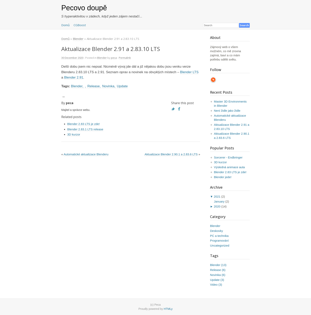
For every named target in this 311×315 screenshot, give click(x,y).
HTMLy (168, 308)
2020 (217, 206)
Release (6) (218, 270)
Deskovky (216, 230)
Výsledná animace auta (229, 167)
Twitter (174, 109)
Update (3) (217, 279)
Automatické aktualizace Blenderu (86, 154)
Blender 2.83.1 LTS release (85, 129)
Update (122, 86)
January (219, 201)
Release (93, 86)
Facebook (180, 109)
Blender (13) (218, 265)
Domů (65, 25)
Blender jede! (222, 177)
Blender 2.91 (73, 77)
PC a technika (219, 235)
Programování (219, 240)
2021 (217, 196)
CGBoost (80, 25)
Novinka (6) (217, 275)
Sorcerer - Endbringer (228, 157)
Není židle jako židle (227, 110)
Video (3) (216, 284)
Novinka (108, 86)
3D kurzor (73, 134)
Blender (102, 58)
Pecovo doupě (84, 8)
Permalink (125, 58)
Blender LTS (189, 72)
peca (114, 58)
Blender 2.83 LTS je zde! (83, 124)
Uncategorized (219, 245)
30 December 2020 (72, 58)
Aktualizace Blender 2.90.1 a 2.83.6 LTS (171, 154)
